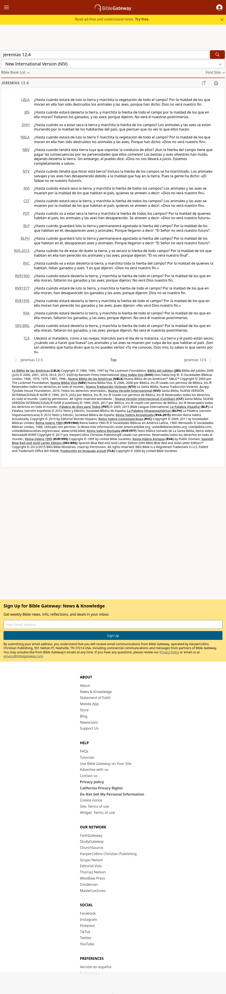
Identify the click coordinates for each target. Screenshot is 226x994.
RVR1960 (22, 275)
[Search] (217, 54)
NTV (26, 171)
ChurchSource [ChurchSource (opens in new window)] (91, 847)
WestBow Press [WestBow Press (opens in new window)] (92, 878)
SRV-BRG (22, 325)
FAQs (84, 751)
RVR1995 (22, 300)
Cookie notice (91, 800)
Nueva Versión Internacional (130, 391)
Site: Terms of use (94, 806)
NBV (26, 149)
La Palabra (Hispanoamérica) (149, 411)
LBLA (25, 99)
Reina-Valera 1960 (49, 423)
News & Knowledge (96, 691)
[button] (219, 7)
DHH (26, 124)
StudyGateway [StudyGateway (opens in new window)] (92, 841)
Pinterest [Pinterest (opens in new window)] (87, 925)
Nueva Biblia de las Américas (90, 379)
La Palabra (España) (185, 407)
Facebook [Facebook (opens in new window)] (88, 913)
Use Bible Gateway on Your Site (105, 763)
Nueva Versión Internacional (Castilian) (145, 399)
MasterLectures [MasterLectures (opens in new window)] (92, 890)
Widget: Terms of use (97, 812)
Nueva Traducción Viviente (106, 387)
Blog (83, 716)
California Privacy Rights (101, 788)
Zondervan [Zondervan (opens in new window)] (89, 884)
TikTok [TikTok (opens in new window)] (85, 931)
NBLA (25, 137)
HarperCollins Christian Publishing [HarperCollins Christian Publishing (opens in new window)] (108, 853)
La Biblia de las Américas (31, 370)
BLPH (25, 238)
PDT (26, 213)
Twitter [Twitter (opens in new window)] (85, 937)
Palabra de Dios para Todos (80, 407)
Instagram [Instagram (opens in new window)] (88, 919)
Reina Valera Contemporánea (120, 419)
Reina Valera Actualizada (135, 415)
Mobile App (89, 703)
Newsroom (89, 722)
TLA (26, 338)
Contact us (89, 775)
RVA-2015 (22, 250)
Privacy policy (92, 781)
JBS (27, 112)
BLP (26, 225)
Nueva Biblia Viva (63, 383)
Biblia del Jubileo (160, 370)
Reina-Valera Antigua (148, 439)
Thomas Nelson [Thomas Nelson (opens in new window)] (93, 872)
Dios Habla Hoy (132, 375)
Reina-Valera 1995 (38, 439)
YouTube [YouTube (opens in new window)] (87, 944)
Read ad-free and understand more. (112, 19)
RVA (26, 313)
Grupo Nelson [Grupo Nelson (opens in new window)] (91, 860)
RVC (26, 263)
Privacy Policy (169, 652)
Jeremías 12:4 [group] (15, 83)
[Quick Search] (105, 54)
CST (26, 200)
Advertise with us (94, 769)
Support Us (89, 728)
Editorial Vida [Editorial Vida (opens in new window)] (91, 865)
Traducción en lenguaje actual (83, 451)
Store (84, 710)
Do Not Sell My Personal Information (112, 794)
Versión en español (95, 966)
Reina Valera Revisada (104, 431)
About (85, 685)
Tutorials (87, 757)
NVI (27, 188)
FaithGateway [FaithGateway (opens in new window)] (91, 835)
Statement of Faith (95, 697)
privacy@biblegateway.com (23, 656)
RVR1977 (22, 288)
